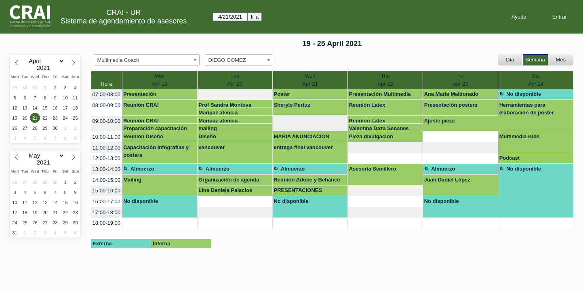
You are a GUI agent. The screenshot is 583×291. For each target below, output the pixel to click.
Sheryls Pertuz (292, 105)
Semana (535, 60)
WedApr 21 (310, 80)
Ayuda (518, 17)
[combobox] (147, 59)
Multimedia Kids (519, 136)
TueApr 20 (234, 80)
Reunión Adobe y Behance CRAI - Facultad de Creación (309, 181)
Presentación (139, 94)
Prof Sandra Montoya (224, 105)
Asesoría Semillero (372, 169)
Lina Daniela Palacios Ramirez (225, 191)
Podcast (509, 158)
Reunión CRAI (140, 105)
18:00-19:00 (106, 223)
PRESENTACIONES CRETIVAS (298, 191)
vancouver (211, 147)
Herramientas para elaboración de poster (526, 109)
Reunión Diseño (143, 136)
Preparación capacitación (155, 128)
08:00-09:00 (106, 105)
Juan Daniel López (447, 180)
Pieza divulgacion (371, 136)
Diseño (207, 136)
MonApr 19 (159, 80)
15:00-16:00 (106, 191)
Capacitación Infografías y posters (156, 151)
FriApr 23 (460, 80)
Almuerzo (142, 169)
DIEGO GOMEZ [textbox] (227, 60)
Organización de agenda (228, 180)
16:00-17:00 (106, 201)
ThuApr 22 (385, 80)
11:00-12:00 (106, 148)
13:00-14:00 (106, 169)
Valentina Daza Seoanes (379, 128)
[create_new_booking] (235, 94)
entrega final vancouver (303, 147)
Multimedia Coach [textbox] (118, 60)
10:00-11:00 (106, 137)
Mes (561, 60)
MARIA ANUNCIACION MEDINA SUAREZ (301, 137)
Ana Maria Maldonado (451, 94)
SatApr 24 (535, 80)
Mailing (132, 180)
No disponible (523, 94)
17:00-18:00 (106, 212)
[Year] (45, 68)
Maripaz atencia (218, 113)
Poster (282, 94)
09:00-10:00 (106, 121)
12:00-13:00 (106, 158)
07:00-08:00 (106, 94)
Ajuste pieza (439, 121)
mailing (207, 128)
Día (510, 60)
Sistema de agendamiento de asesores (124, 21)
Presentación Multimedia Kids (380, 95)
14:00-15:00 (106, 180)
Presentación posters (451, 105)
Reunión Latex (367, 105)
